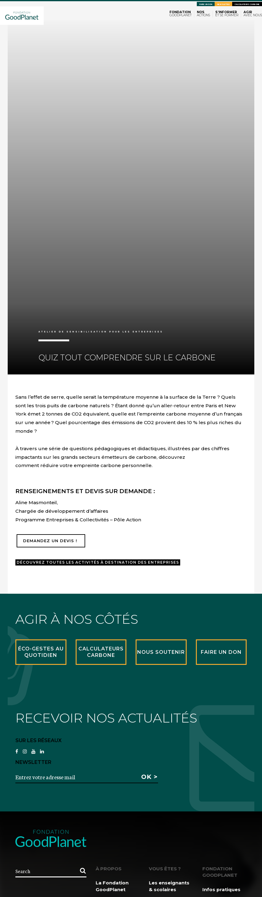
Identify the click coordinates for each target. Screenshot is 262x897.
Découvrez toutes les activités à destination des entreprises (98, 562)
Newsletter (223, 4)
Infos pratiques (221, 889)
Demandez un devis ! (51, 540)
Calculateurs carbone (247, 4)
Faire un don (205, 4)
